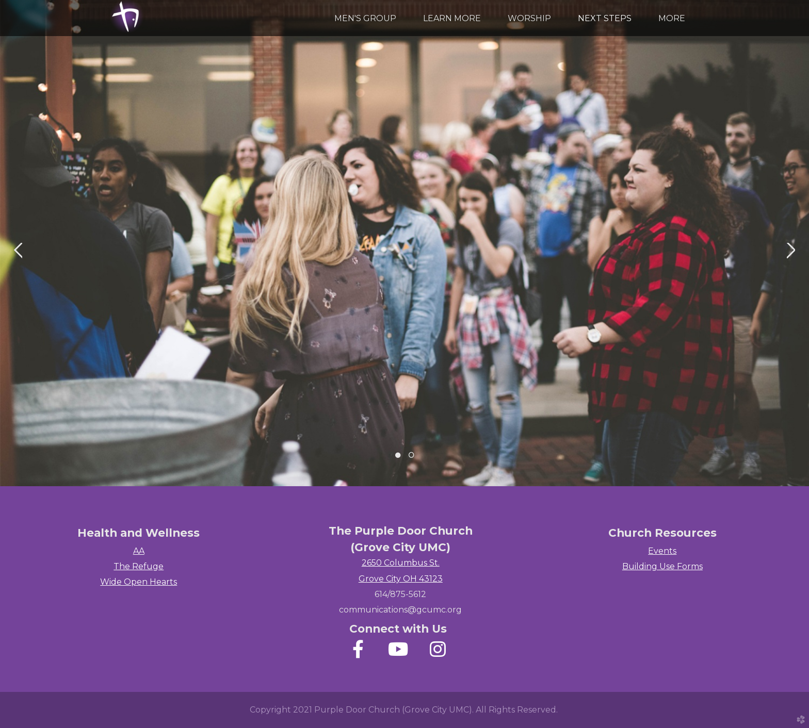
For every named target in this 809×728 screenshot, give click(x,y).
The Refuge (139, 566)
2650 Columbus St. (401, 563)
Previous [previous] (18, 250)
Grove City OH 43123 (401, 579)
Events (662, 551)
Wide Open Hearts (138, 582)
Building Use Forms (662, 566)
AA (138, 551)
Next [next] (791, 250)
